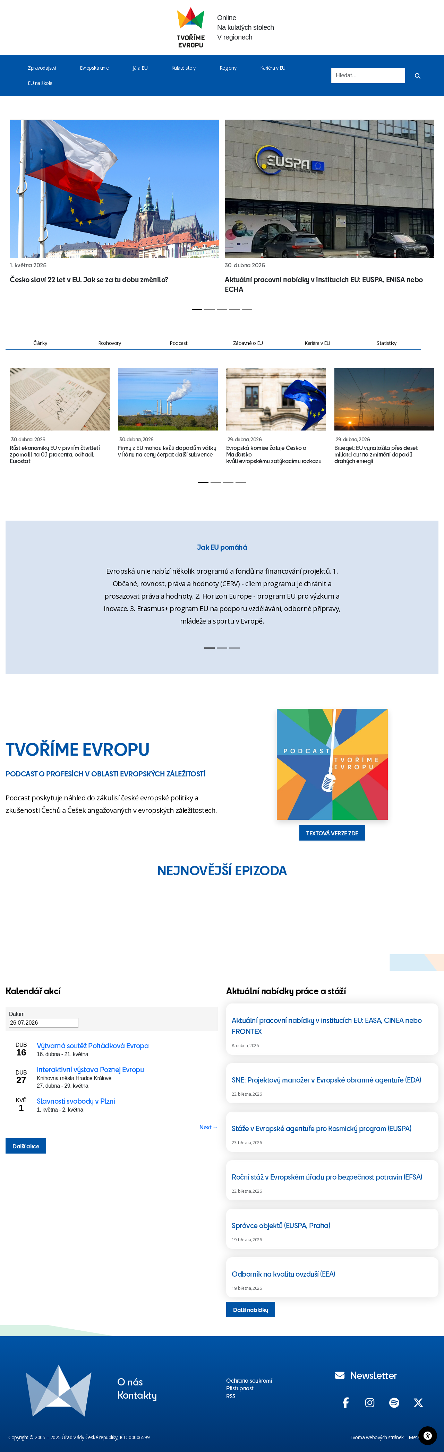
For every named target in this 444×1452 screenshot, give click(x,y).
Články (40, 343)
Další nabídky (250, 1309)
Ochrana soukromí (249, 1380)
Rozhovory (109, 343)
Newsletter (366, 1375)
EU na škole (40, 83)
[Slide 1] (197, 309)
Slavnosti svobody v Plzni (76, 1101)
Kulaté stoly (183, 67)
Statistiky (386, 343)
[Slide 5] (247, 309)
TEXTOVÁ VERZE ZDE (332, 833)
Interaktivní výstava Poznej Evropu (90, 1069)
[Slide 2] (209, 309)
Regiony (228, 67)
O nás (130, 1381)
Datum (17, 1014)
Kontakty (137, 1394)
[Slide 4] (234, 309)
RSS (231, 1396)
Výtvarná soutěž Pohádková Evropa (92, 1045)
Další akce (25, 1146)
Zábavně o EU (248, 343)
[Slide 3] (222, 309)
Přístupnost (240, 1388)
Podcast (179, 343)
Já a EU (140, 67)
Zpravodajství (42, 67)
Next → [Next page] (208, 1127)
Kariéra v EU (272, 67)
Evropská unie (94, 67)
